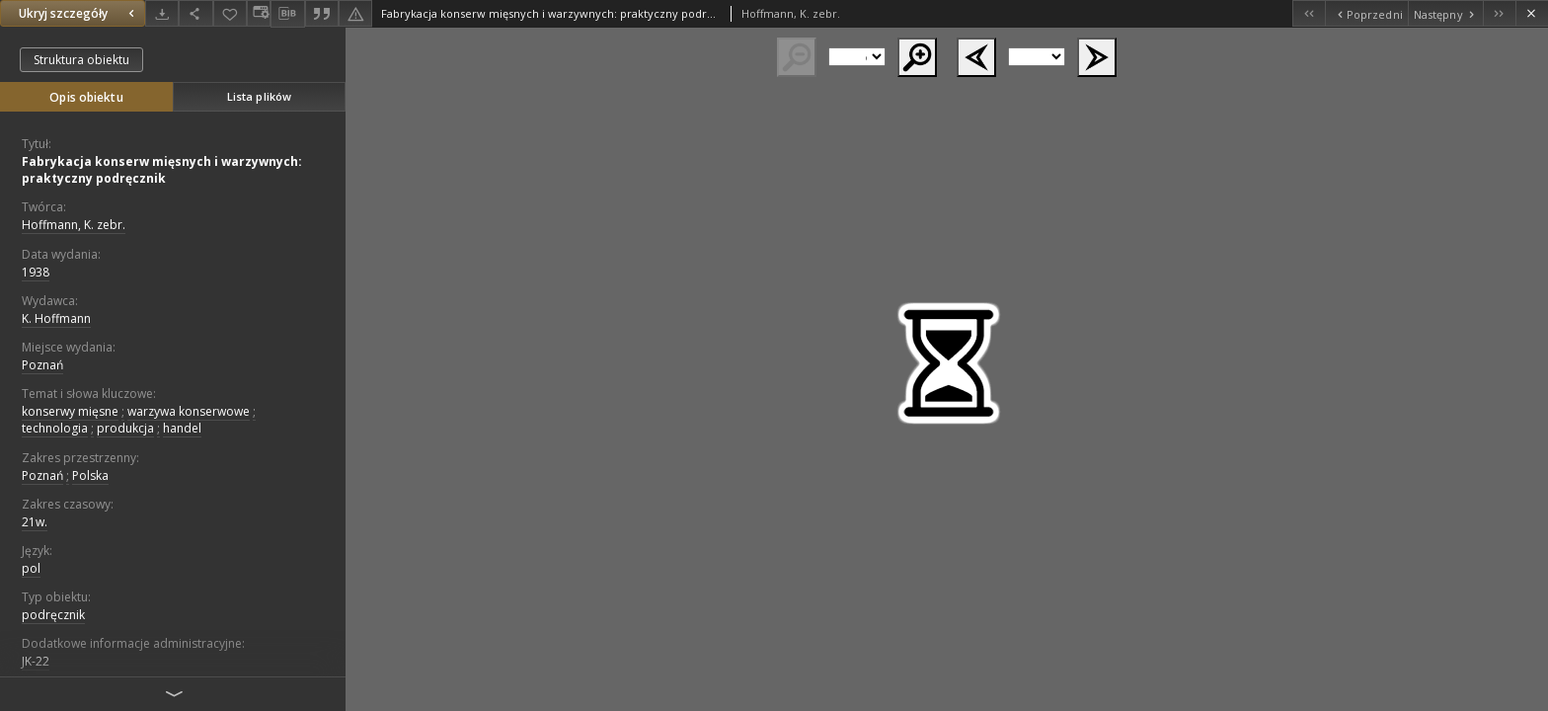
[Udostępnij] (195, 13)
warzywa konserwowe (188, 411)
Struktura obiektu (81, 59)
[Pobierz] (162, 13)
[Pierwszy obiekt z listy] (1308, 13)
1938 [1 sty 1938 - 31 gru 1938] (35, 272)
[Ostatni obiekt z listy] (1499, 13)
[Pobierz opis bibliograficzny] (287, 14)
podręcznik (53, 614)
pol (31, 568)
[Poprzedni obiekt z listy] (1366, 13)
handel (182, 428)
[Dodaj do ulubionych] (230, 13)
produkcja (125, 428)
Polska (90, 475)
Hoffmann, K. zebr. (73, 224)
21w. (34, 522)
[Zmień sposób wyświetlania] (259, 13)
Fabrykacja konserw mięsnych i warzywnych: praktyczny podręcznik (162, 170)
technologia (55, 428)
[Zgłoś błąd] (355, 13)
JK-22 (35, 661)
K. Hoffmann (56, 318)
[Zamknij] (1531, 13)
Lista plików (259, 96)
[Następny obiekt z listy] (1445, 13)
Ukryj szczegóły (79, 13)
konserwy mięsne (70, 411)
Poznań (42, 364)
